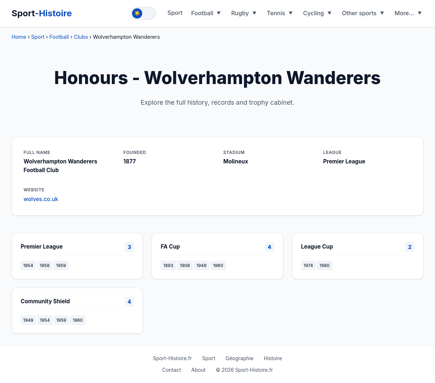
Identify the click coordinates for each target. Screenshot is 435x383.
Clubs (81, 37)
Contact (171, 370)
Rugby (240, 13)
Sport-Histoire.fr (172, 358)
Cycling (313, 13)
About (198, 370)
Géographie (239, 358)
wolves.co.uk (41, 199)
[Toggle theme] (143, 13)
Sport (42, 13)
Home (19, 37)
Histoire (273, 358)
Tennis (276, 13)
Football (202, 13)
